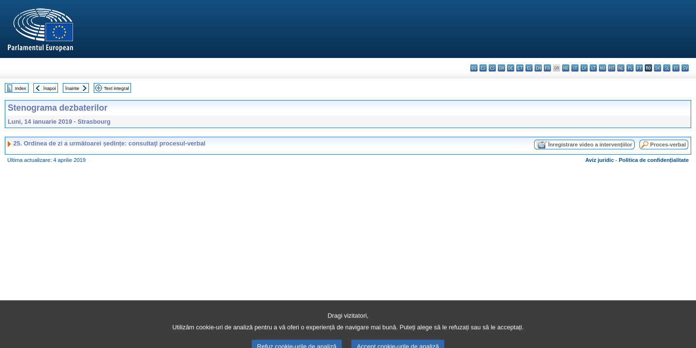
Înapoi (50, 88)
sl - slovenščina (666, 68)
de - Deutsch (510, 68)
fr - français (547, 68)
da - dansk (501, 68)
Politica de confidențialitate (654, 160)
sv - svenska (685, 68)
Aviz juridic (599, 160)
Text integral (116, 88)
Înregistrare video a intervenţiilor (590, 144)
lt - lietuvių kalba (593, 68)
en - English (538, 68)
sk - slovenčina (657, 68)
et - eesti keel (519, 68)
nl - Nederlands (620, 68)
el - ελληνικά (529, 68)
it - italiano (575, 68)
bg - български (474, 68)
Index (20, 88)
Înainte (72, 88)
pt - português (639, 68)
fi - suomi (676, 68)
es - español (483, 68)
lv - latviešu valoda (584, 68)
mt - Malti (611, 68)
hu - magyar (602, 68)
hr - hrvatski (565, 68)
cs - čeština (492, 68)
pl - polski (630, 68)
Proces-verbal (668, 144)
